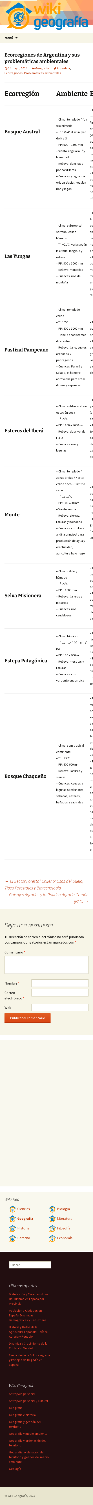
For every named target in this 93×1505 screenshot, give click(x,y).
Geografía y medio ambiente (28, 1434)
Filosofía (59, 1228)
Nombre (12, 983)
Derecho (19, 1238)
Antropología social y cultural (28, 1401)
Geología (15, 1469)
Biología (59, 1209)
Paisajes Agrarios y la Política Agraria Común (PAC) (49, 898)
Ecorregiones (13, 73)
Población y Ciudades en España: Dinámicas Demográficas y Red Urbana (27, 1315)
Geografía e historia (22, 1415)
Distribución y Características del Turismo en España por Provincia (28, 1299)
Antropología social (22, 1394)
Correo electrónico (14, 995)
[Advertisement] (29, 164)
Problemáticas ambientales (42, 73)
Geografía (42, 68)
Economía (61, 1238)
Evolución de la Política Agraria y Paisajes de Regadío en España (29, 1360)
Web (7, 1007)
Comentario (14, 952)
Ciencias (19, 1209)
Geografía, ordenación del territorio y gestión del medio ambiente (29, 1457)
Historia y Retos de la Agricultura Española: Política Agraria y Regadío (28, 1332)
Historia (19, 1228)
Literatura (60, 1218)
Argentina (63, 68)
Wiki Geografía (17, 1496)
